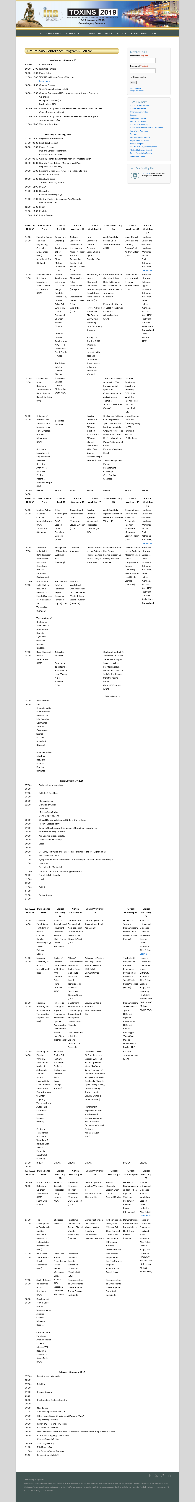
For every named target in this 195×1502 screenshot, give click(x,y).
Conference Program (138, 118)
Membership (71, 33)
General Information (138, 109)
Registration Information (139, 140)
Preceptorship (89, 33)
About (144, 33)
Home (40, 33)
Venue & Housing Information (141, 137)
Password (139, 66)
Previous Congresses (114, 33)
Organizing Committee (139, 112)
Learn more (44, 80)
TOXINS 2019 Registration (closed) (143, 147)
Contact (153, 33)
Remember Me (139, 77)
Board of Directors (54, 33)
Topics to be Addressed (139, 131)
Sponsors (133, 134)
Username (139, 55)
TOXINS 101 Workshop (139, 125)
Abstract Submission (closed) (141, 150)
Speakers (133, 115)
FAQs (100, 33)
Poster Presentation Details (141, 153)
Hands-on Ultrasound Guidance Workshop (146, 128)
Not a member (135, 88)
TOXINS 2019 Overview (139, 105)
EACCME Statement (138, 121)
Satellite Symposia (137, 144)
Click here (146, 173)
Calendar (134, 33)
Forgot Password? (137, 91)
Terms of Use (28, 1480)
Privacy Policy (38, 1480)
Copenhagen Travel (137, 156)
